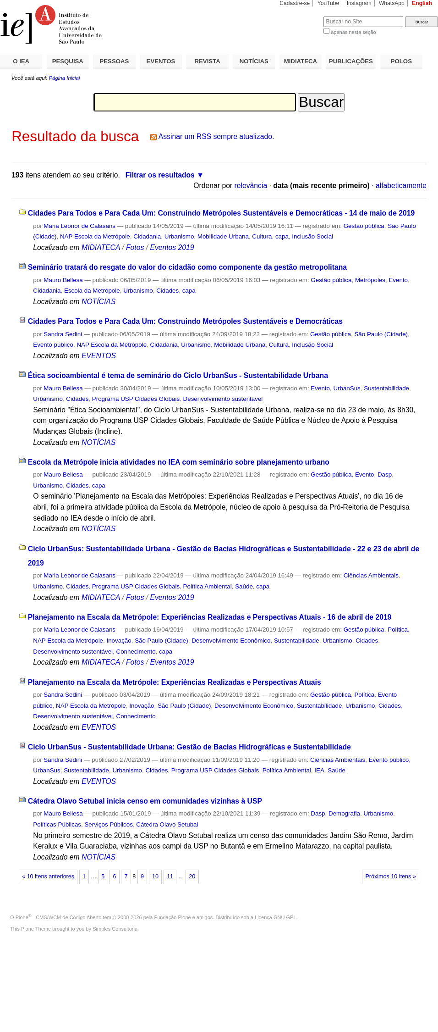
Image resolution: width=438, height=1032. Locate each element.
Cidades (167, 290)
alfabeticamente (401, 185)
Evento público (53, 344)
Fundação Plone (172, 917)
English (422, 3)
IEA (319, 770)
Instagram (359, 3)
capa (282, 236)
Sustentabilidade (386, 388)
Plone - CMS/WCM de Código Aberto (59, 917)
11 (170, 876)
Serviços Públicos (108, 824)
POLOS (401, 61)
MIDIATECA (300, 61)
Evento (398, 280)
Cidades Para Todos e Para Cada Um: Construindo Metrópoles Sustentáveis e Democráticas (185, 321)
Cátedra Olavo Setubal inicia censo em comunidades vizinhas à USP (145, 801)
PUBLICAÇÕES (351, 61)
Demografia (344, 813)
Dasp (385, 474)
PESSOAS (114, 61)
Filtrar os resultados (160, 175)
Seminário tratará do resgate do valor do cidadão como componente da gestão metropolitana (187, 267)
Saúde (244, 586)
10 (155, 876)
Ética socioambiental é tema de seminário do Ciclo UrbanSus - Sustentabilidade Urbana (178, 375)
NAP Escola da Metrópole (95, 236)
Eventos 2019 (172, 247)
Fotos (135, 247)
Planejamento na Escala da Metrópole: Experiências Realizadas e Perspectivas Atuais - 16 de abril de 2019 (210, 617)
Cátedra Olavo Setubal (167, 824)
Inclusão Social (312, 236)
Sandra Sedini (63, 334)
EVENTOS (161, 61)
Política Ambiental (207, 586)
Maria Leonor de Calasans (79, 225)
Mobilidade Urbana (223, 236)
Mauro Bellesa (63, 280)
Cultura (262, 236)
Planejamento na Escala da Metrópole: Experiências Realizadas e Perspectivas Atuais (174, 682)
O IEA (21, 61)
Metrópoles (370, 280)
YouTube (328, 3)
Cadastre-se (294, 3)
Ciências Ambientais (371, 575)
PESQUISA (67, 61)
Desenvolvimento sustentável (223, 398)
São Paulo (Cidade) (381, 334)
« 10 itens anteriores (48, 876)
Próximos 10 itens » (390, 876)
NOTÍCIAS (254, 61)
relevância (250, 185)
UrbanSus (346, 388)
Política (398, 629)
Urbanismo (179, 236)
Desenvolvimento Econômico (231, 640)
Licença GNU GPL (275, 917)
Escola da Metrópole (92, 290)
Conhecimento (136, 651)
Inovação (118, 640)
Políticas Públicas (57, 824)
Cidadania (147, 236)
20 (192, 876)
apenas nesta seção (353, 32)
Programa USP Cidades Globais (136, 398)
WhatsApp (392, 3)
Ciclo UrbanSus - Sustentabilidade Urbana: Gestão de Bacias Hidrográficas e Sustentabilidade (189, 747)
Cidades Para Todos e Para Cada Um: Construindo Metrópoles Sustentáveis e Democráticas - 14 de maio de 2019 (221, 213)
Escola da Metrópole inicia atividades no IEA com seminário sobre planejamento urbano (178, 462)
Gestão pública (364, 225)
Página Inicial (64, 78)
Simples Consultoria (115, 929)
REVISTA (207, 61)
